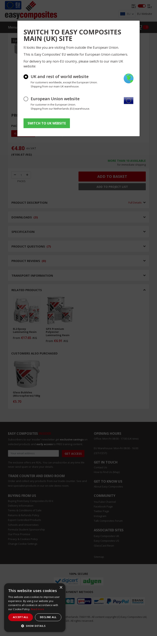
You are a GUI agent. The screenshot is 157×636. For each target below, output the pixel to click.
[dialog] (34, 607)
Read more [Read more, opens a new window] (37, 609)
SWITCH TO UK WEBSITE (47, 123)
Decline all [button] (48, 617)
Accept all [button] (20, 617)
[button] (34, 626)
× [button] (60, 587)
